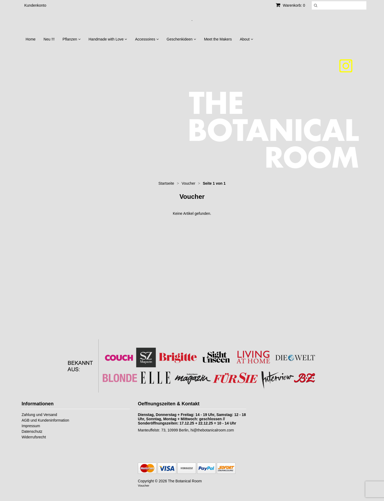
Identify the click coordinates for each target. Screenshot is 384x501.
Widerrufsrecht (34, 437)
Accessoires (146, 39)
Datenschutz (32, 431)
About (246, 39)
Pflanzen (72, 39)
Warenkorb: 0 (290, 5)
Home (30, 39)
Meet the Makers (218, 39)
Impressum (31, 426)
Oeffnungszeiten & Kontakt (168, 403)
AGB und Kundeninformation (45, 420)
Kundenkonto (35, 5)
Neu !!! (48, 39)
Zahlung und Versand (39, 415)
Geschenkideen (181, 39)
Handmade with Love (108, 39)
